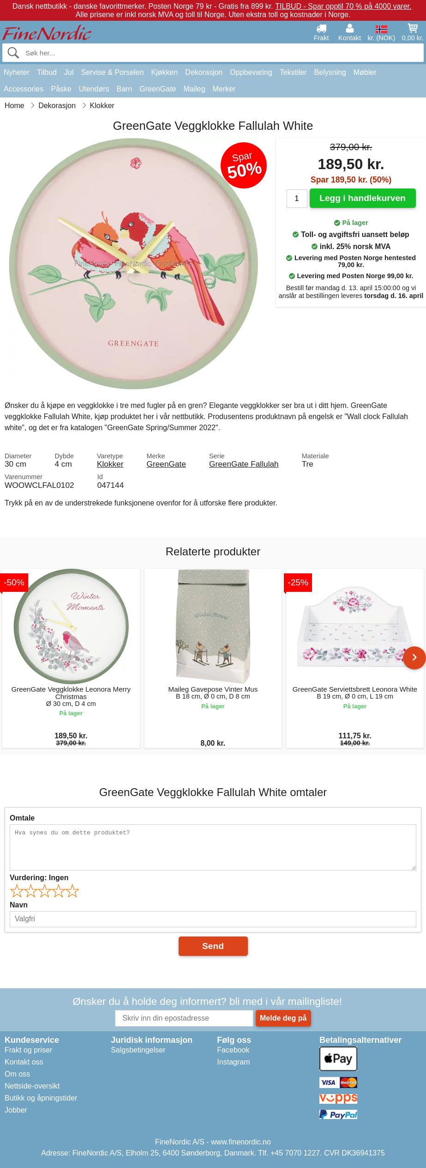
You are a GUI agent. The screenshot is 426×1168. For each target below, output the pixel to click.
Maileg (194, 89)
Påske (61, 89)
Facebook (233, 1050)
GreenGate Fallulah (244, 463)
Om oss (17, 1074)
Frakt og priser (28, 1050)
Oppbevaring (251, 72)
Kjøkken (164, 72)
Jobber (16, 1110)
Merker (224, 89)
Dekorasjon (203, 72)
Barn (124, 89)
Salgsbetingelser (138, 1050)
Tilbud (47, 72)
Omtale (22, 818)
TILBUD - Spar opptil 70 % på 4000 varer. (343, 6)
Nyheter (17, 72)
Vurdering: (39, 878)
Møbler (365, 72)
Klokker (110, 463)
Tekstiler (293, 72)
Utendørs (94, 89)
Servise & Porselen (112, 72)
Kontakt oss (24, 1062)
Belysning (330, 72)
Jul (68, 72)
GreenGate (157, 89)
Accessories (23, 89)
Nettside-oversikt (32, 1086)
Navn (19, 905)
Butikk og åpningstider (41, 1098)
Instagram (233, 1062)
